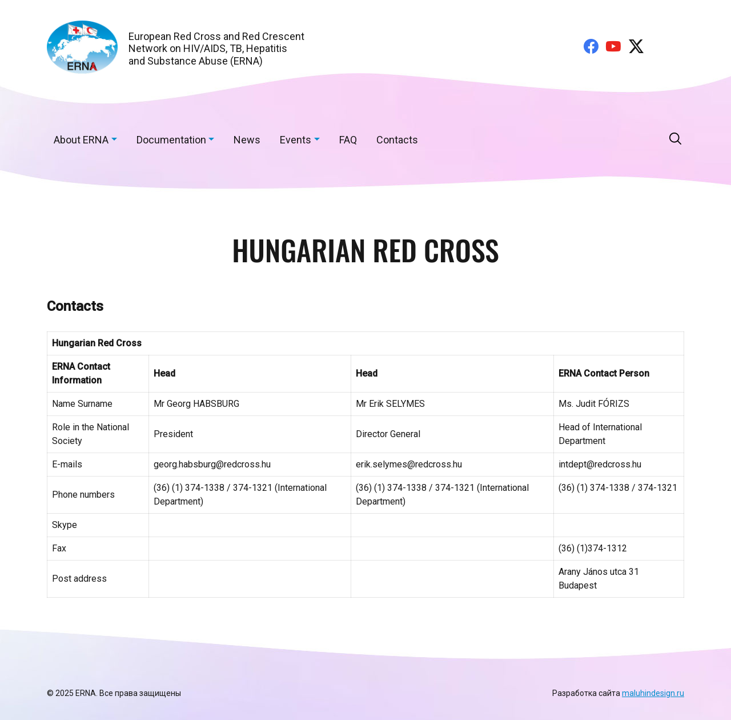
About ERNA (81, 140)
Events (295, 140)
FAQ (348, 140)
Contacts (397, 140)
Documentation (171, 140)
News (247, 140)
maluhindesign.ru (653, 693)
